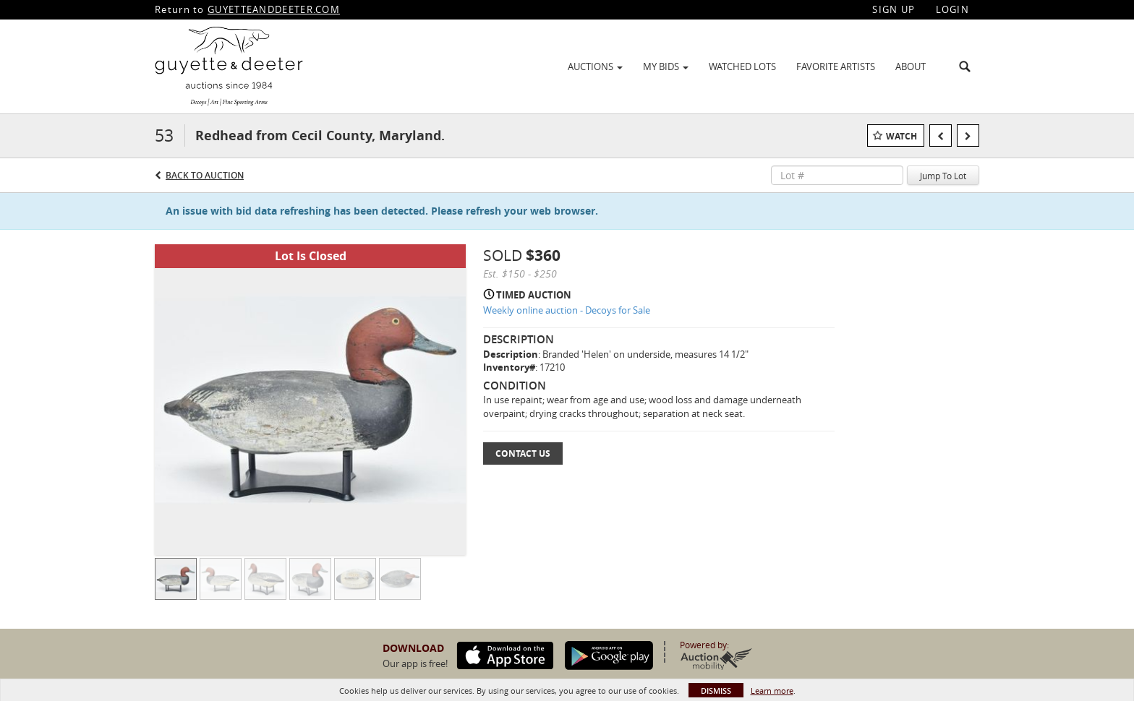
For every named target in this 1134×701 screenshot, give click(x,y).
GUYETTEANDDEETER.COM (274, 9)
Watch (901, 136)
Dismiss (716, 690)
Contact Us (522, 453)
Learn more (772, 690)
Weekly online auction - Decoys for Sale (566, 310)
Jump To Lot (943, 175)
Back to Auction (205, 175)
